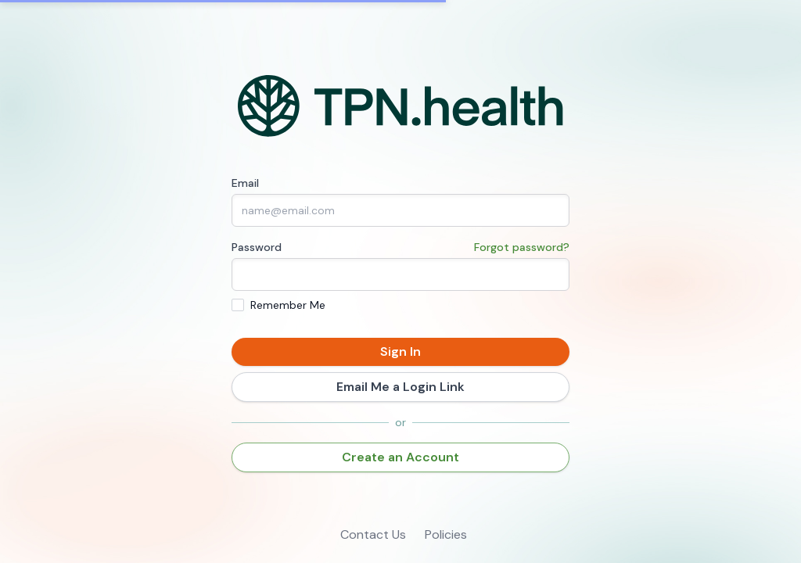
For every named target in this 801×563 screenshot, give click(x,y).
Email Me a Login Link (400, 386)
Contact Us (373, 534)
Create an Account (400, 457)
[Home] (401, 106)
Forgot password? (521, 247)
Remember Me (287, 305)
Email (245, 183)
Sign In (400, 351)
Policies (446, 534)
